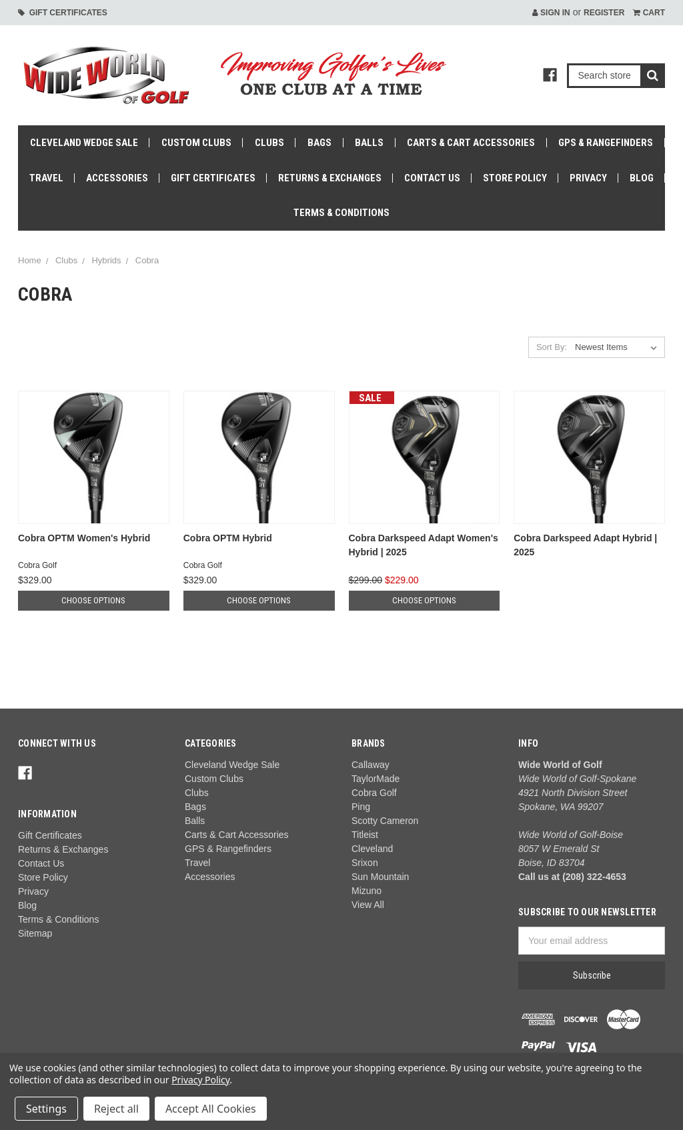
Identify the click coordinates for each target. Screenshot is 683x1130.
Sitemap (35, 933)
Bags (319, 143)
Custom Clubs (196, 143)
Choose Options (93, 600)
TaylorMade (376, 778)
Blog (642, 178)
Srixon (365, 862)
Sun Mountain (380, 876)
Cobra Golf (374, 792)
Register (604, 12)
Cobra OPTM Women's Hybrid (84, 538)
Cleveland (372, 848)
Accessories (117, 178)
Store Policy (515, 178)
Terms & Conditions (341, 213)
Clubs (269, 143)
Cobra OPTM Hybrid (227, 538)
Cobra (147, 260)
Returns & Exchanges (330, 178)
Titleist (365, 834)
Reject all (116, 1108)
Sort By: (551, 347)
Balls (369, 143)
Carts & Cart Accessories (471, 143)
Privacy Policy (200, 1079)
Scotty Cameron (385, 820)
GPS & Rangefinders (605, 143)
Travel (46, 178)
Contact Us (432, 178)
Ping (361, 806)
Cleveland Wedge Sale (84, 143)
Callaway (371, 764)
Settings (46, 1108)
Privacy (588, 178)
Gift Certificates (62, 12)
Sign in (551, 12)
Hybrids (106, 260)
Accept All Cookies (210, 1108)
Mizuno (367, 890)
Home (29, 260)
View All (368, 904)
